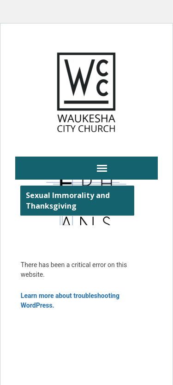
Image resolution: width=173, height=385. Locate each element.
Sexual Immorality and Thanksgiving (68, 200)
